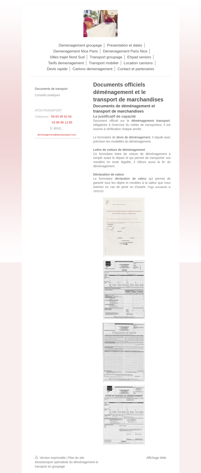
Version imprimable (51, 457)
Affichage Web (156, 457)
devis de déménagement (133, 137)
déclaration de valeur (130, 178)
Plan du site (76, 457)
